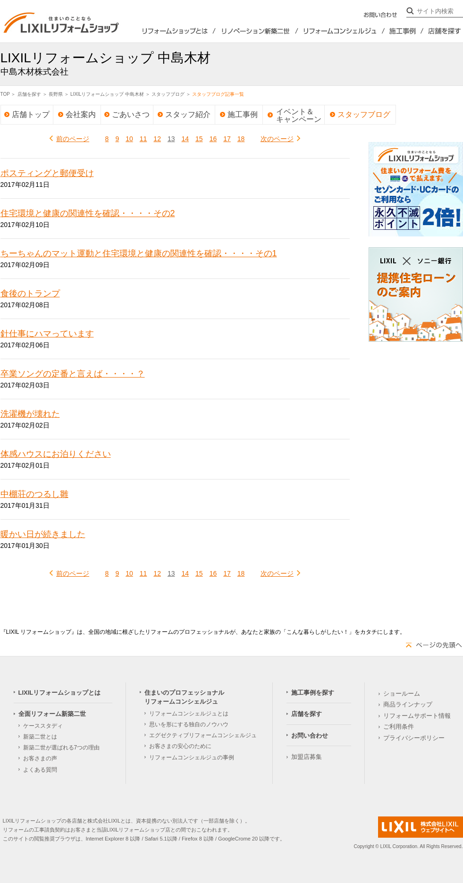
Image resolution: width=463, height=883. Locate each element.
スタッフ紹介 (187, 114)
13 (171, 139)
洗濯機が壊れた (30, 414)
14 (185, 139)
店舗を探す (443, 31)
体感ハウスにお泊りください (55, 454)
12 (157, 139)
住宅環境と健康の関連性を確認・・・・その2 (87, 213)
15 (199, 139)
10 (129, 139)
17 (227, 139)
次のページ (277, 139)
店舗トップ (31, 114)
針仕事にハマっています (47, 333)
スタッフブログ (168, 94)
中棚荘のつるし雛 (34, 494)
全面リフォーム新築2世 (256, 31)
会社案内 (81, 114)
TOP (5, 94)
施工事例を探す (404, 31)
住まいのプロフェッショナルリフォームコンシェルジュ (341, 31)
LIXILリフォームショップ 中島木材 (107, 94)
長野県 (56, 94)
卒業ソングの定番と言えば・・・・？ (72, 373)
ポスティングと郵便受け (47, 173)
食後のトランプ (30, 293)
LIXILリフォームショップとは (167, 31)
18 (241, 139)
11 (143, 139)
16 (213, 139)
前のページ (72, 139)
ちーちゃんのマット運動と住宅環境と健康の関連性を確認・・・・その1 (138, 253)
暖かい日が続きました (42, 534)
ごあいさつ (131, 114)
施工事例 (242, 114)
